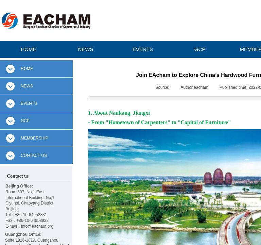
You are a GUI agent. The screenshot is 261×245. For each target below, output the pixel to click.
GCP (200, 49)
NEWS (85, 49)
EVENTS (143, 49)
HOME (28, 49)
